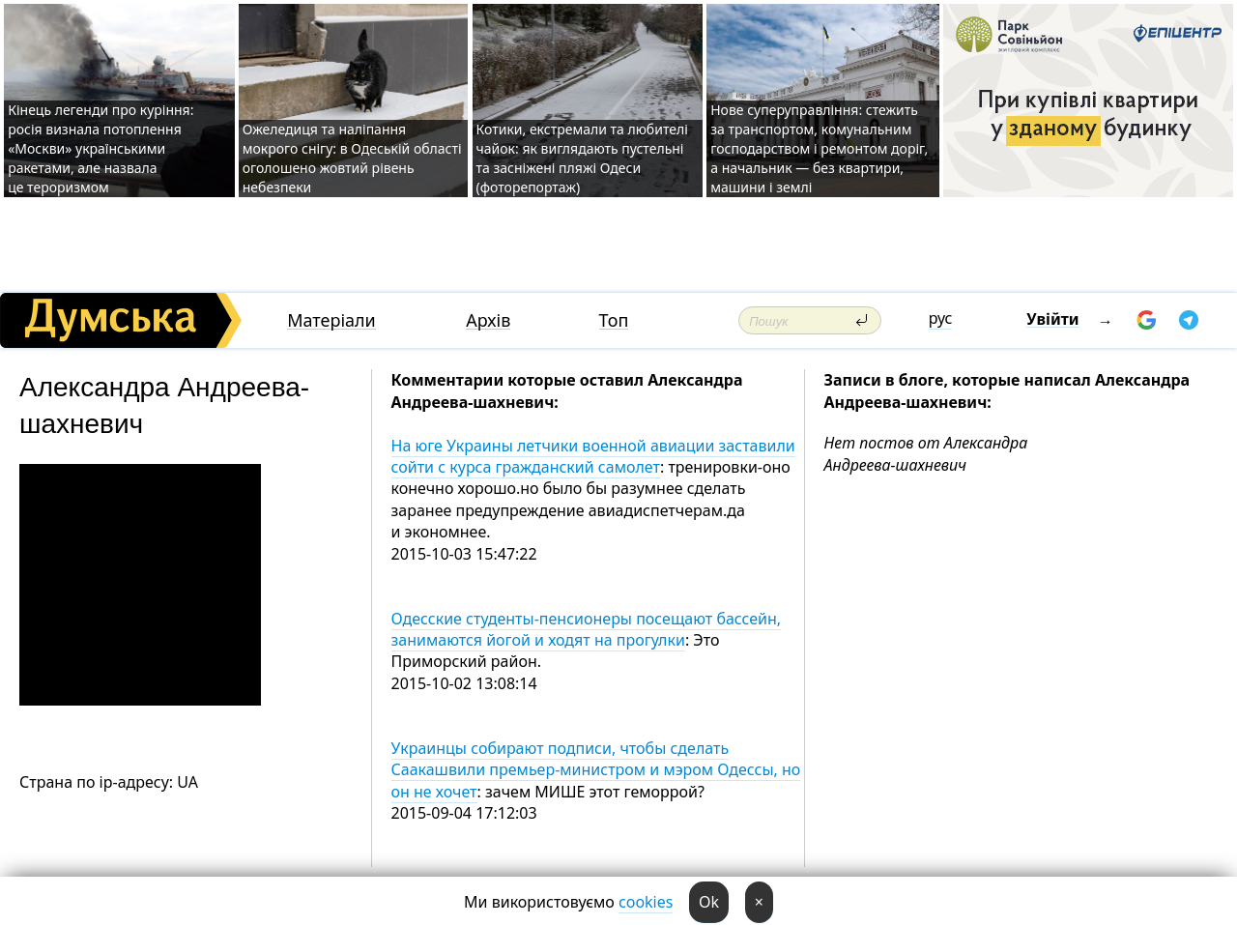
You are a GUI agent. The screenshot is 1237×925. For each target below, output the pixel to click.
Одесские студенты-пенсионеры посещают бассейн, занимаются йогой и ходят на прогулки (586, 629)
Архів (488, 320)
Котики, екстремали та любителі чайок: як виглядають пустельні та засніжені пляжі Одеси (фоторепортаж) (582, 158)
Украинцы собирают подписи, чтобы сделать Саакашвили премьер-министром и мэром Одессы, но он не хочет (596, 769)
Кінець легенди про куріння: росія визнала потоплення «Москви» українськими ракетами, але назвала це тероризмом (100, 148)
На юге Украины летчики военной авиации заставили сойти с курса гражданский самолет (593, 456)
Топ (614, 320)
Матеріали (331, 320)
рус (941, 318)
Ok (709, 901)
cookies (645, 901)
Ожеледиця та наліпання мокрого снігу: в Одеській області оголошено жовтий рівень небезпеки (352, 158)
